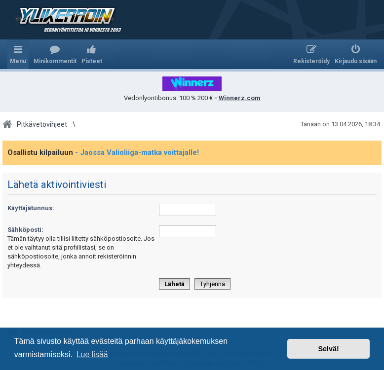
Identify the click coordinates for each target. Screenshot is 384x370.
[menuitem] (55, 54)
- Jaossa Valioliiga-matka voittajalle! (137, 152)
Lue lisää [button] (92, 354)
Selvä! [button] (328, 349)
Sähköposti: (25, 229)
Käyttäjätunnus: (30, 208)
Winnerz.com (240, 98)
